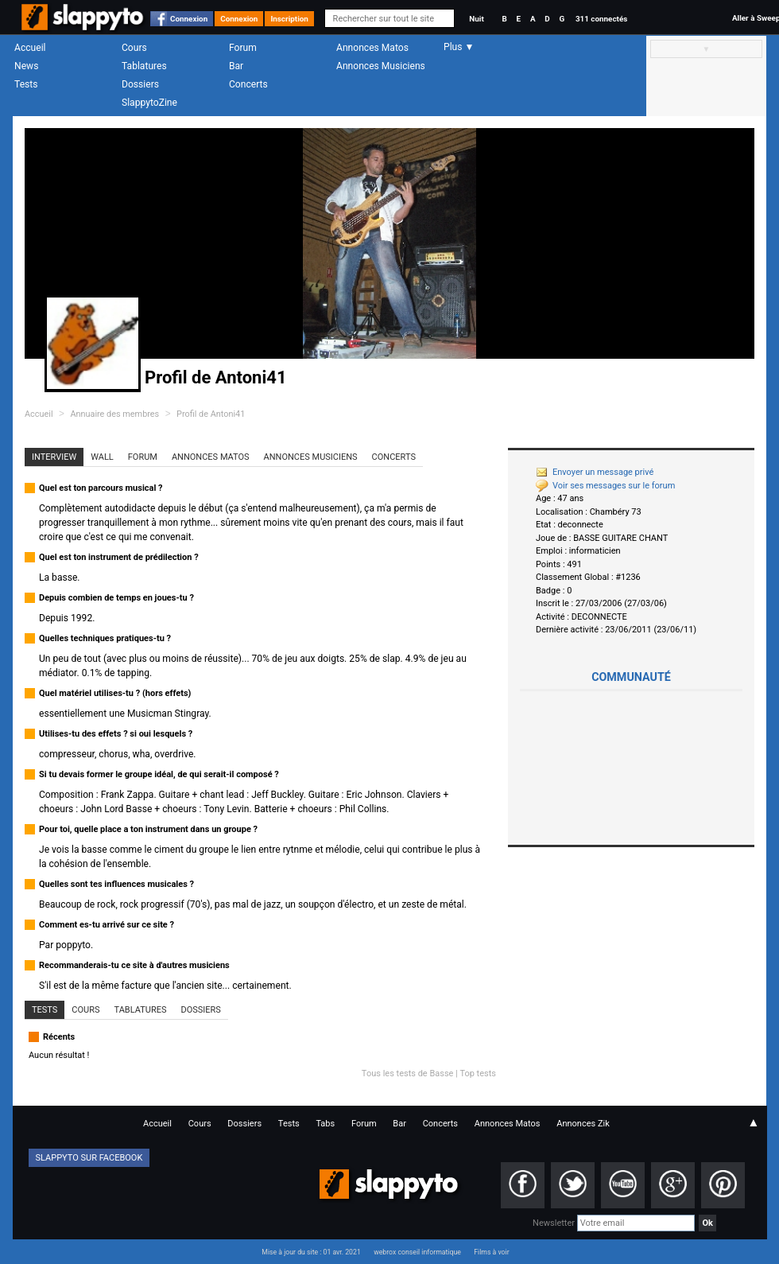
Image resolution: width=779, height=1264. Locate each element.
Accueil (30, 47)
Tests (25, 84)
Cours (134, 47)
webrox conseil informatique (417, 1252)
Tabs (325, 1123)
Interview (54, 457)
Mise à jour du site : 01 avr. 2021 (311, 1252)
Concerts (248, 84)
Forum (243, 47)
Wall (102, 457)
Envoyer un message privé (594, 472)
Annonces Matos (372, 47)
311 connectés (601, 18)
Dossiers (140, 84)
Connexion (188, 18)
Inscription (289, 18)
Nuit (476, 18)
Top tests (477, 1073)
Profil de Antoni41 (210, 414)
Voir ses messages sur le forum (605, 485)
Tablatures (144, 66)
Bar (236, 66)
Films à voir (491, 1252)
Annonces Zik (583, 1123)
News (26, 66)
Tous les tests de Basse (408, 1073)
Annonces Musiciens (380, 66)
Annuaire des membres (114, 414)
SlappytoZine (149, 102)
